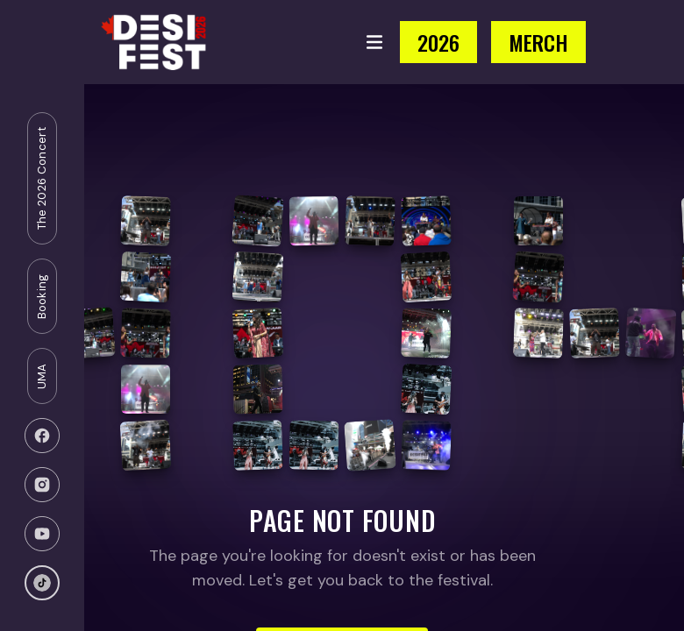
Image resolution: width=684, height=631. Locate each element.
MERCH (538, 42)
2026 (438, 42)
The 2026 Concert (41, 178)
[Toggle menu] (374, 42)
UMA (41, 376)
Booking (41, 296)
